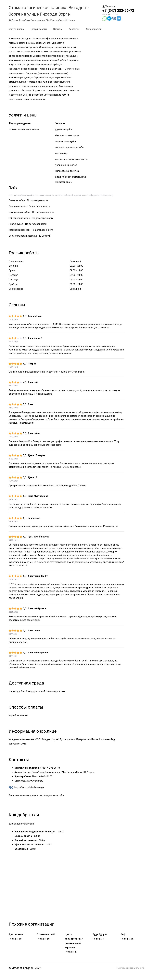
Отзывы (57, 29)
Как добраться (93, 29)
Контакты (74, 29)
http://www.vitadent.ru (32, 780)
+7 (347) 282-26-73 (118, 11)
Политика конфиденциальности (130, 968)
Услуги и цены (16, 29)
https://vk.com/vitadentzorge (29, 787)
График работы (39, 29)
